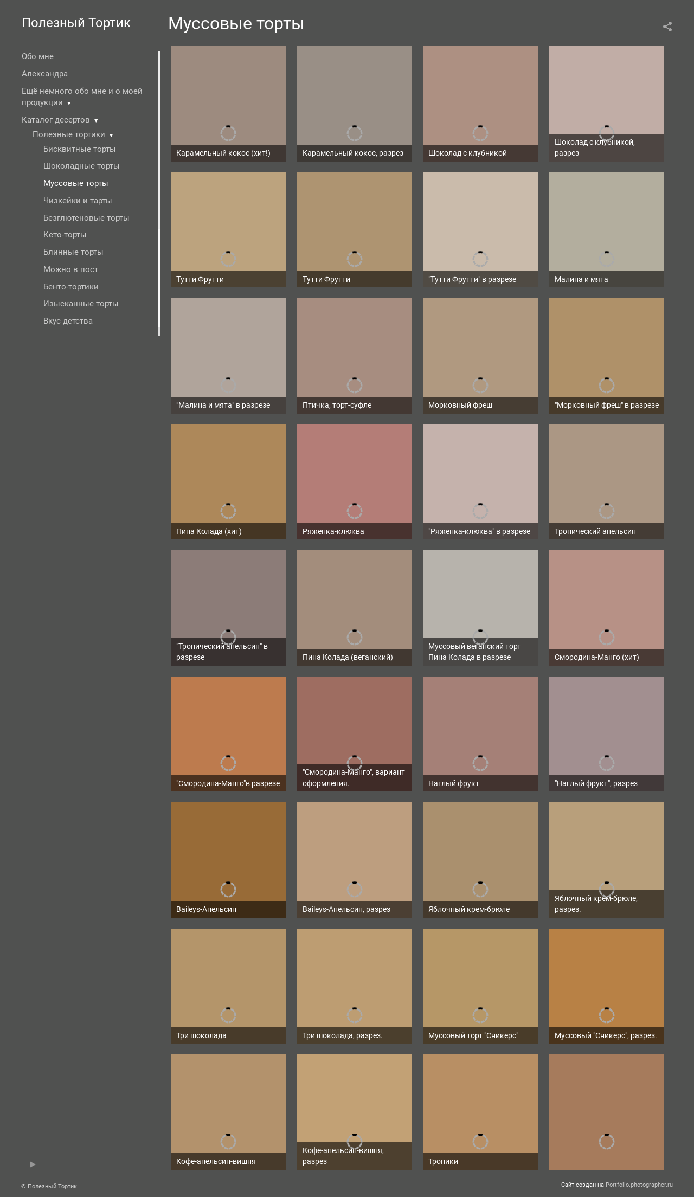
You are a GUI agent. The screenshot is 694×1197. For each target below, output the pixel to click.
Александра (45, 74)
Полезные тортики (69, 134)
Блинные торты (73, 252)
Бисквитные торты (79, 149)
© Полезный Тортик (49, 1186)
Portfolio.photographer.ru (639, 1184)
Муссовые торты (75, 183)
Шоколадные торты (81, 166)
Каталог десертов (56, 120)
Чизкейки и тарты (77, 200)
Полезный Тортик (76, 22)
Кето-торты (65, 235)
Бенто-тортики (71, 287)
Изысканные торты (81, 303)
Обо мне (38, 56)
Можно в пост (70, 269)
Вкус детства (68, 321)
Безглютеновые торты (86, 218)
